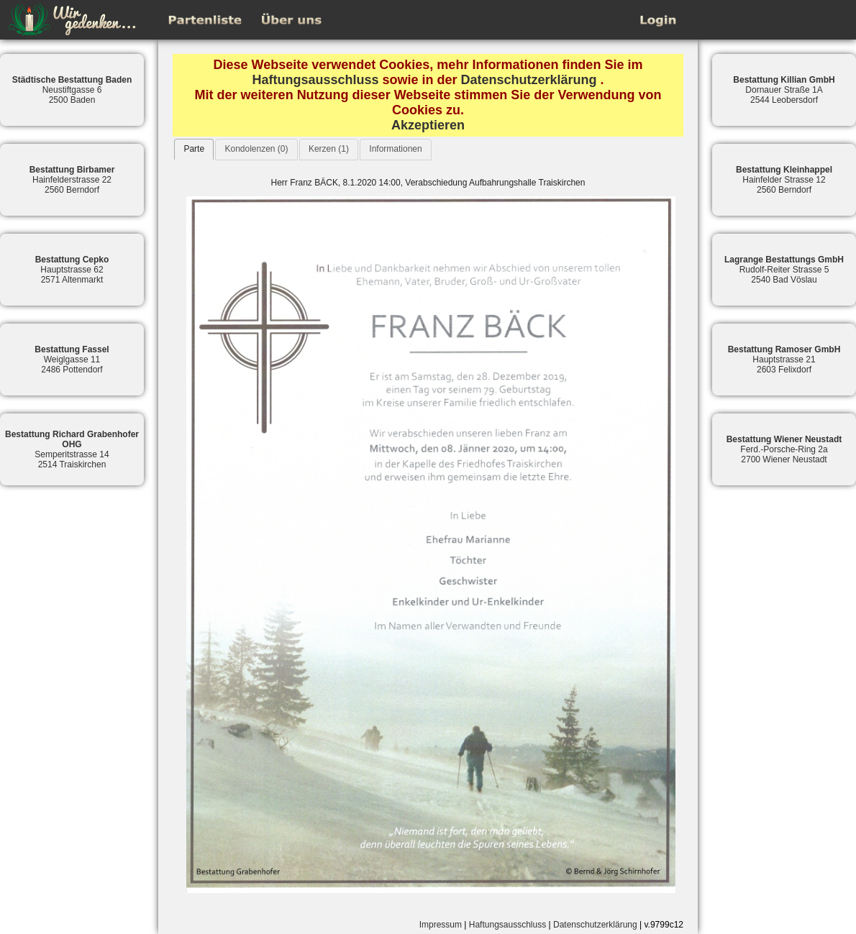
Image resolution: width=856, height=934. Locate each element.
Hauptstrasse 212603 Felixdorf (784, 359)
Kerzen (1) (329, 149)
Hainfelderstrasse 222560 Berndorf (72, 180)
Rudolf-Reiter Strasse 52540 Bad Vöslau (784, 270)
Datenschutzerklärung (529, 80)
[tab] (194, 149)
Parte (193, 149)
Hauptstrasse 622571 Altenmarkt (72, 270)
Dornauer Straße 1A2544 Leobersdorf (783, 90)
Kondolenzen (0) (256, 149)
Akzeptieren (428, 125)
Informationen (395, 149)
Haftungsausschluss (315, 80)
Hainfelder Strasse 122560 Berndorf (784, 180)
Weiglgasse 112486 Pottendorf (72, 359)
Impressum (440, 925)
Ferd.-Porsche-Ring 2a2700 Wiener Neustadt (784, 449)
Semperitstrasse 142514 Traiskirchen (72, 449)
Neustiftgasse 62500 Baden (72, 90)
